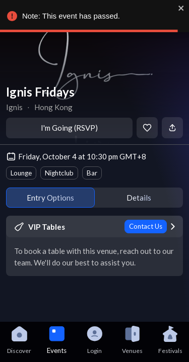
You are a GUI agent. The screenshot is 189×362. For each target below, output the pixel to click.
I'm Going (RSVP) (69, 127)
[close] (180, 8)
